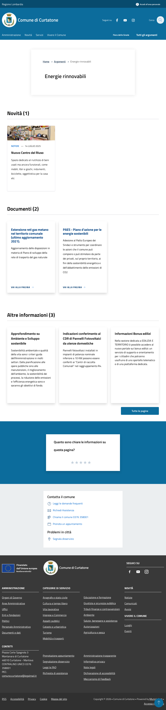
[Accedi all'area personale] (148, 4)
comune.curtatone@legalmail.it (19, 676)
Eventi (128, 631)
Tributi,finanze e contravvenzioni (102, 609)
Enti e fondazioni (11, 615)
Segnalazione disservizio (56, 661)
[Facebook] (115, 20)
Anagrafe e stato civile (55, 597)
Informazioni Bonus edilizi (133, 333)
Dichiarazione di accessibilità (99, 673)
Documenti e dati (11, 633)
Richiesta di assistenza (55, 673)
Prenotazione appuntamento (58, 656)
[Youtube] (123, 20)
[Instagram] (131, 20)
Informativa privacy (94, 661)
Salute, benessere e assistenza (100, 621)
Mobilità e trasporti (53, 638)
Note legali (89, 667)
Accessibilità (17, 699)
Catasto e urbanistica (54, 627)
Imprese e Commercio (54, 615)
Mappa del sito (59, 699)
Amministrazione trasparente (100, 656)
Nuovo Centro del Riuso (27, 152)
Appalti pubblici (51, 621)
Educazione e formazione (97, 597)
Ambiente (89, 615)
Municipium (155, 699)
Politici (5, 621)
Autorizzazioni (91, 627)
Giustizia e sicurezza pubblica (100, 603)
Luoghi (128, 625)
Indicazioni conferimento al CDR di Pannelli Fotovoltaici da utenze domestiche (82, 338)
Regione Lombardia (12, 4)
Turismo (47, 633)
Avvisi (127, 609)
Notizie (15, 146)
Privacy (32, 699)
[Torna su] (158, 702)
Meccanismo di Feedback (97, 679)
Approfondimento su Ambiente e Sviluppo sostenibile (25, 338)
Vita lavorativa (51, 609)
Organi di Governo (12, 597)
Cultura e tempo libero (55, 603)
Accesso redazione (154, 704)
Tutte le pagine (140, 411)
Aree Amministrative (13, 603)
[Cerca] (160, 20)
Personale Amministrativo (16, 627)
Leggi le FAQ (49, 667)
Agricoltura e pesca (94, 632)
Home (46, 61)
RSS (4, 699)
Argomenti (60, 61)
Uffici (5, 609)
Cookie (43, 699)
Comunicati (130, 603)
